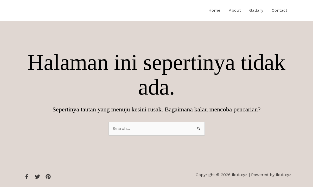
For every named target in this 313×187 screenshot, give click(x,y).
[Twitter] (37, 176)
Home (214, 10)
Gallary (256, 10)
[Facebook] (27, 176)
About (235, 10)
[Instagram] (48, 176)
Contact (279, 10)
